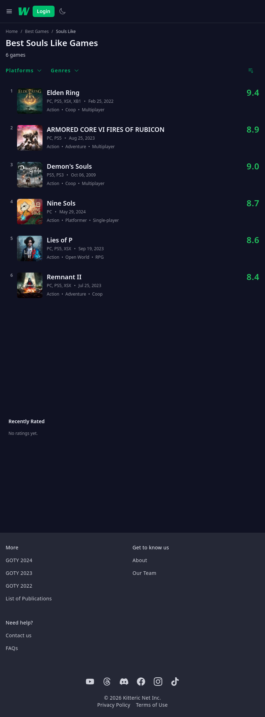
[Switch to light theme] (62, 11)
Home (12, 31)
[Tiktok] (175, 681)
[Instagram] (158, 681)
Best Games (37, 31)
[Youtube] (90, 681)
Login (43, 11)
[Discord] (124, 681)
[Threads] (107, 681)
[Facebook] (141, 681)
